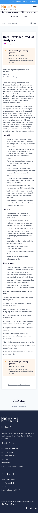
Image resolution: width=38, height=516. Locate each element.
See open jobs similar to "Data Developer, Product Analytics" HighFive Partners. (21, 60)
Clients (18, 2)
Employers (6, 463)
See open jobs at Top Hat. (17, 55)
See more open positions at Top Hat (19, 385)
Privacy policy (13, 406)
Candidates (6, 459)
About (11, 2)
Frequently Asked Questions (12, 466)
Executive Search (8, 452)
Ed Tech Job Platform (10, 449)
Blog (25, 2)
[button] (34, 7)
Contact (32, 2)
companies (12, 23)
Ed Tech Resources (9, 456)
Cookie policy (22, 406)
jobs (3, 23)
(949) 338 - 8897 (8, 479)
